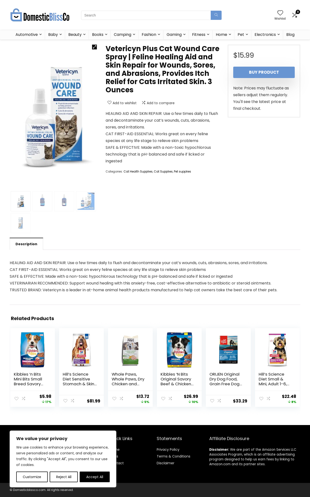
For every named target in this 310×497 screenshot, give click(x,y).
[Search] (216, 15)
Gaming (174, 34)
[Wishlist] (280, 13)
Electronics (265, 34)
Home (221, 34)
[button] (94, 47)
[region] (63, 459)
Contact (116, 463)
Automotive (27, 34)
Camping (122, 34)
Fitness (198, 34)
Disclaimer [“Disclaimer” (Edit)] (165, 463)
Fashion (149, 34)
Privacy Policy (168, 449)
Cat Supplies (163, 171)
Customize (32, 476)
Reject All (63, 476)
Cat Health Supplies (138, 171)
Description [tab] (26, 244)
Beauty (75, 34)
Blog (290, 34)
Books (97, 34)
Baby (53, 34)
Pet (241, 34)
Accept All (94, 476)
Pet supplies (182, 171)
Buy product (264, 72)
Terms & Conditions (173, 456)
